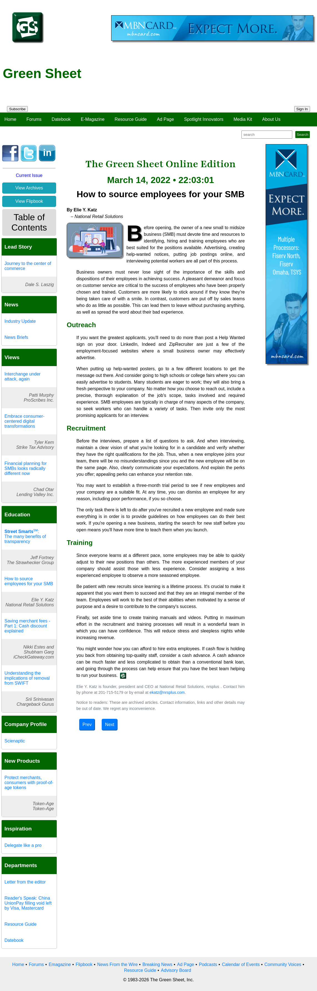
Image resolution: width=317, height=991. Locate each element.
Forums (33, 119)
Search (302, 134)
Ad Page (165, 119)
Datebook (61, 119)
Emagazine (60, 964)
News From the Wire (117, 964)
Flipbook (84, 964)
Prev (87, 724)
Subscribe (17, 109)
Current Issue (29, 175)
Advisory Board (176, 970)
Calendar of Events (241, 964)
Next (109, 724)
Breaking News (158, 964)
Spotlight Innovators (203, 119)
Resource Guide (131, 119)
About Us (271, 119)
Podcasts (208, 964)
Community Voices (282, 964)
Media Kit (242, 119)
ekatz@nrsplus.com (167, 692)
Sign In (302, 109)
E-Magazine (92, 119)
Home (10, 119)
